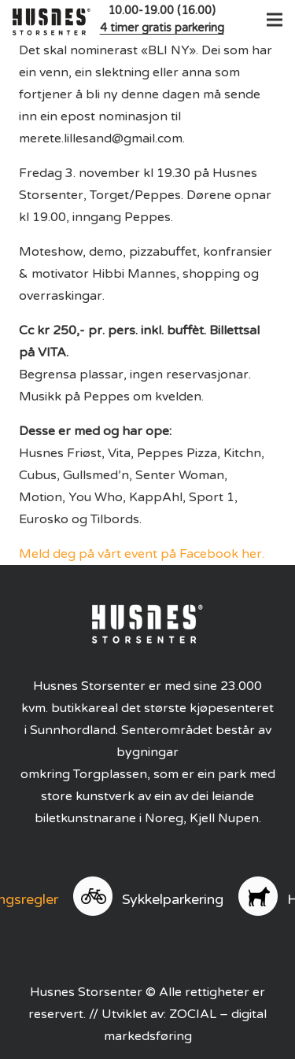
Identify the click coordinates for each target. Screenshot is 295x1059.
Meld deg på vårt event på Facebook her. (141, 554)
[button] (271, 19)
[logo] (51, 19)
